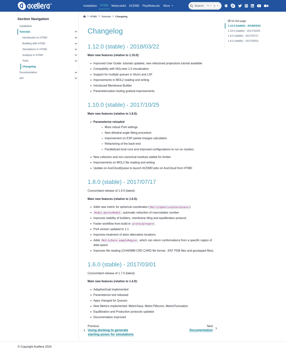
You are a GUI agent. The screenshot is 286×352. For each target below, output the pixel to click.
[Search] (205, 6)
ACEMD (134, 5)
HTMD (104, 5)
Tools (25, 60)
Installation (90, 5)
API (21, 78)
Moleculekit (118, 5)
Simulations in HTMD (34, 49)
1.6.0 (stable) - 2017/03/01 (243, 40)
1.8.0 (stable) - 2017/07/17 (243, 35)
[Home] (84, 16)
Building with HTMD (33, 43)
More (167, 5)
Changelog (29, 66)
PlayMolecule (151, 5)
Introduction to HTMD (34, 37)
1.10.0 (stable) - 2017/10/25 (244, 30)
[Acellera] (233, 6)
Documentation (28, 72)
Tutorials (24, 31)
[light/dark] (226, 6)
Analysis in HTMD (32, 55)
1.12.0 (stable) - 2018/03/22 (244, 25)
